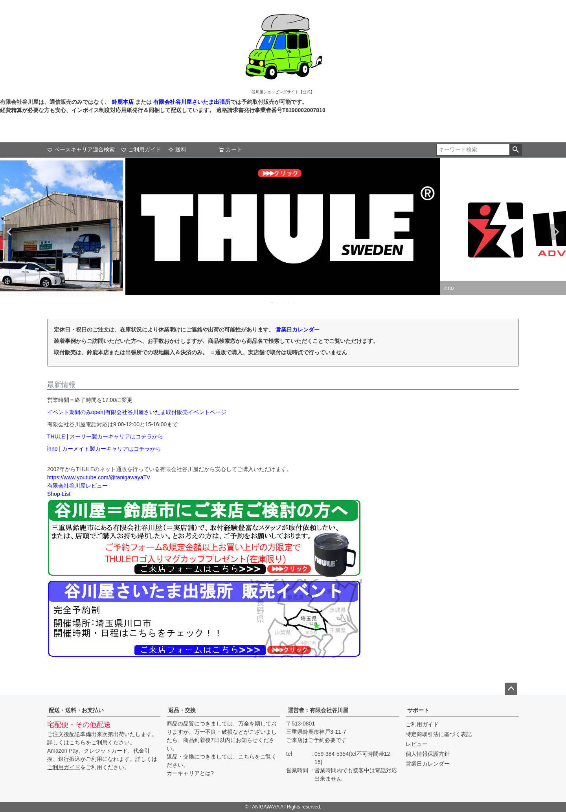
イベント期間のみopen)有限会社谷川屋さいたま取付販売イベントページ (136, 412)
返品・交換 (182, 710)
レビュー (417, 744)
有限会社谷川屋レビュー (77, 485)
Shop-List (58, 494)
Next (556, 232)
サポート (418, 710)
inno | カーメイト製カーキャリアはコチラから (104, 449)
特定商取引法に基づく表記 (439, 734)
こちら (77, 742)
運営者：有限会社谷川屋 (318, 710)
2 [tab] (278, 302)
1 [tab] (272, 302)
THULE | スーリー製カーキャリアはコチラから (105, 436)
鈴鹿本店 (123, 102)
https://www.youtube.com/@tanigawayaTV (98, 477)
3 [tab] (283, 302)
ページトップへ (511, 689)
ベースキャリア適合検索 (81, 149)
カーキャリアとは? (190, 773)
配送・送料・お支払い (76, 710)
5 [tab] (294, 302)
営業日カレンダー (298, 329)
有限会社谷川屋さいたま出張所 (191, 102)
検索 (515, 149)
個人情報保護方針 (428, 754)
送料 (177, 149)
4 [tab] (289, 302)
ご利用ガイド (141, 149)
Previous (9, 232)
